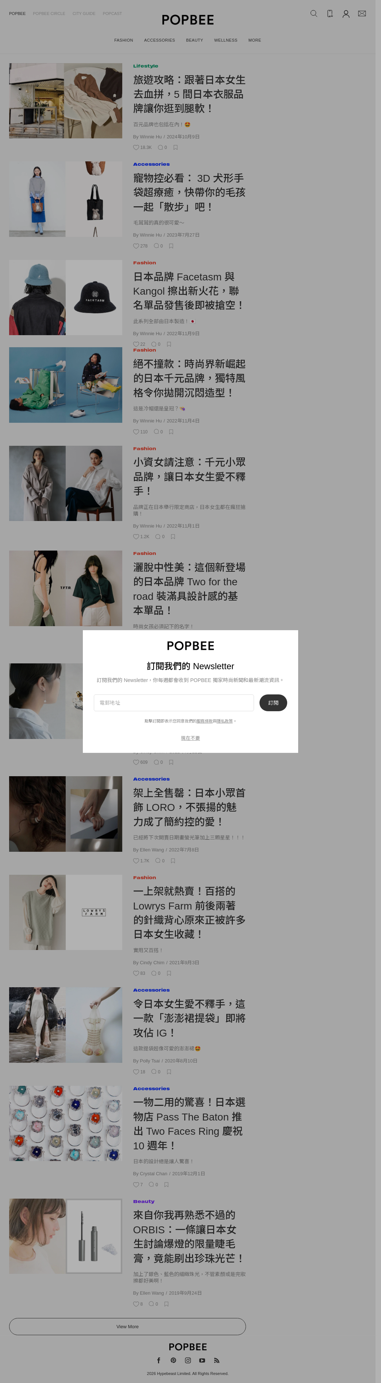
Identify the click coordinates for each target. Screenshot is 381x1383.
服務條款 (205, 721)
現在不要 (190, 738)
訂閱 (273, 703)
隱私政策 (225, 721)
